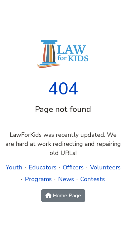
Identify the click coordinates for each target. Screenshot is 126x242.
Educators (42, 167)
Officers (73, 167)
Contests (92, 179)
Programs (38, 179)
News (66, 179)
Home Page (63, 195)
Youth (14, 167)
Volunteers (105, 167)
